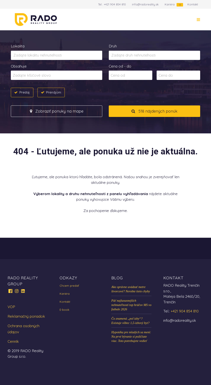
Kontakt (192, 4)
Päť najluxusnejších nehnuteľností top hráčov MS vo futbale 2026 (131, 305)
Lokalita (17, 46)
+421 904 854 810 (115, 4)
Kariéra (170, 4)
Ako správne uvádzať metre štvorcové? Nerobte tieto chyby (130, 289)
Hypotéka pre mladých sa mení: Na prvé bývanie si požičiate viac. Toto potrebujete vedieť (131, 336)
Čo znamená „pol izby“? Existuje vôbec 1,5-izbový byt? (130, 321)
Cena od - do (120, 66)
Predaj (24, 92)
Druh (113, 46)
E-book (64, 309)
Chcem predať (69, 285)
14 (180, 4)
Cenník (13, 341)
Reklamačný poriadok (26, 316)
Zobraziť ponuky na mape (56, 111)
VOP (11, 306)
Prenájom (53, 92)
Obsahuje (19, 66)
